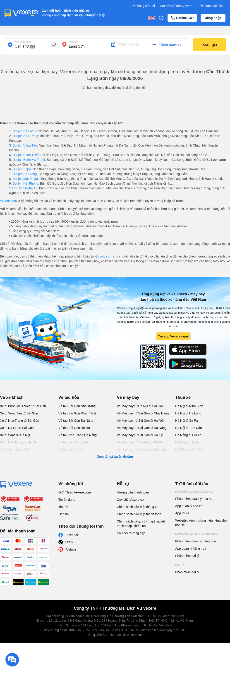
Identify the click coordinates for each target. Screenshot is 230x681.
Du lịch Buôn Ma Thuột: (29, 159)
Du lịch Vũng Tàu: (25, 145)
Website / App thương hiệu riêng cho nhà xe (201, 523)
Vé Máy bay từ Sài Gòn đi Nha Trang (143, 413)
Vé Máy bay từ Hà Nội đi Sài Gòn (140, 406)
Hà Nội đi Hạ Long (188, 413)
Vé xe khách (12, 397)
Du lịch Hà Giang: (25, 174)
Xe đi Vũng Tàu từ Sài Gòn (19, 413)
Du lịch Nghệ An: (26, 188)
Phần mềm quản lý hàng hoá (195, 541)
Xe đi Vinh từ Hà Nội (14, 449)
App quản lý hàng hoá (190, 548)
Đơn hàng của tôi (142, 6)
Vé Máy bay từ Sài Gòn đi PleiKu (140, 442)
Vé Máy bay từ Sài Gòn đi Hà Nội (140, 420)
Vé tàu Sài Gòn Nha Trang (77, 406)
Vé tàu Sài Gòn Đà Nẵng (75, 420)
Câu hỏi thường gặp (131, 533)
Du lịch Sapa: (22, 169)
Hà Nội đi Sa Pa (186, 420)
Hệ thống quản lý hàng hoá (196, 534)
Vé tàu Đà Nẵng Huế (73, 442)
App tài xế (182, 513)
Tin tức (63, 507)
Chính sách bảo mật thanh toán (139, 514)
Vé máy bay (128, 397)
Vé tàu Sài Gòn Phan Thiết (77, 413)
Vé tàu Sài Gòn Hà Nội (74, 428)
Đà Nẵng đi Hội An (188, 435)
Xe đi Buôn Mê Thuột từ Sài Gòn (23, 406)
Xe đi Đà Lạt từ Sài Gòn (17, 428)
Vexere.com (8, 201)
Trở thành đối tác (211, 6)
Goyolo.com (103, 256)
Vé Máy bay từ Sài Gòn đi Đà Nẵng (141, 428)
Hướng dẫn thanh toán (133, 492)
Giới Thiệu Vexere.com (74, 492)
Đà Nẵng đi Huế (186, 442)
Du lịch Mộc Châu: (26, 178)
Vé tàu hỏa (68, 397)
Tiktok (69, 542)
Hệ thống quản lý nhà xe (194, 491)
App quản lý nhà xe (188, 506)
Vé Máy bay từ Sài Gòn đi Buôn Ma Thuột (142, 452)
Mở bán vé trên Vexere (176, 6)
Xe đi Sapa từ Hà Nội (15, 435)
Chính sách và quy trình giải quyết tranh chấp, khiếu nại (141, 524)
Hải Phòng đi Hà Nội (189, 449)
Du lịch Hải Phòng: (26, 183)
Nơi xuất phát (23, 41)
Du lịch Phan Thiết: (26, 155)
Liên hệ (63, 514)
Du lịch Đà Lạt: (23, 131)
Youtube (70, 549)
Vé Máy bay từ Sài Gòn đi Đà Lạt (140, 435)
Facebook (72, 535)
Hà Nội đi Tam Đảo (188, 428)
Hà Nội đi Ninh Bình (189, 406)
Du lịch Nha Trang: (26, 136)
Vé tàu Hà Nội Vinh (71, 449)
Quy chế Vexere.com (131, 499)
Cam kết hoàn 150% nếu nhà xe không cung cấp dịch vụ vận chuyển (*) (71, 13)
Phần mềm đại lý (187, 556)
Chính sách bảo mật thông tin (137, 507)
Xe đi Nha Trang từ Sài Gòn (19, 420)
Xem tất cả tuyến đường (115, 456)
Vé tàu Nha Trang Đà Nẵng (77, 435)
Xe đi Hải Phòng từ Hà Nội (18, 442)
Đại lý (179, 565)
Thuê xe (183, 397)
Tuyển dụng (66, 499)
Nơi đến (73, 41)
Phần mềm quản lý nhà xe (193, 499)
